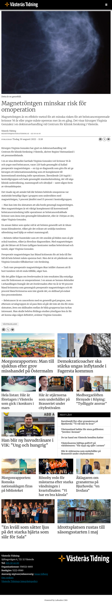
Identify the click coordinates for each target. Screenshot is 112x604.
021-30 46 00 (12, 563)
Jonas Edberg (41, 574)
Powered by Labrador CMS (56, 600)
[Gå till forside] (22, 5)
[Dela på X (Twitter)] (104, 139)
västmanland (10, 324)
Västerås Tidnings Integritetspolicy (19, 581)
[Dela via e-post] (108, 139)
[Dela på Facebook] (100, 139)
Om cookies (7, 577)
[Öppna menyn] (106, 5)
